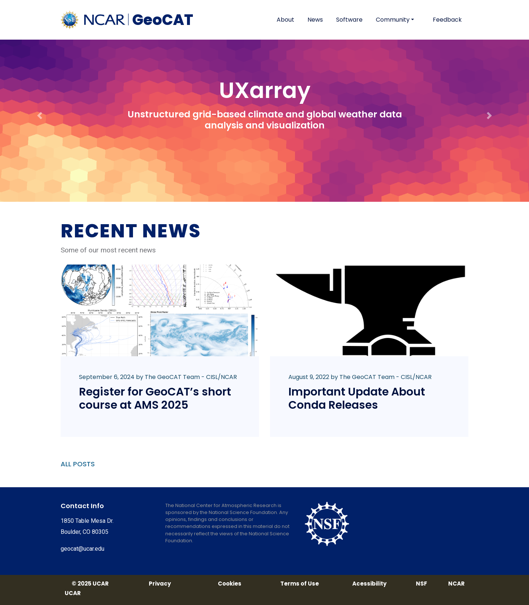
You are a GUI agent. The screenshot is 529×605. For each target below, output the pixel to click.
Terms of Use (299, 583)
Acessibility (369, 583)
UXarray (264, 90)
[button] (39, 101)
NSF (421, 583)
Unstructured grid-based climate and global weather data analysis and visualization (264, 120)
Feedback (447, 19)
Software (349, 19)
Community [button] (393, 19)
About (285, 19)
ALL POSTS (78, 464)
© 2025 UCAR (90, 583)
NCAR (456, 583)
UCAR (73, 593)
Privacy (160, 583)
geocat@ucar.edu (82, 548)
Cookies (229, 583)
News (315, 19)
